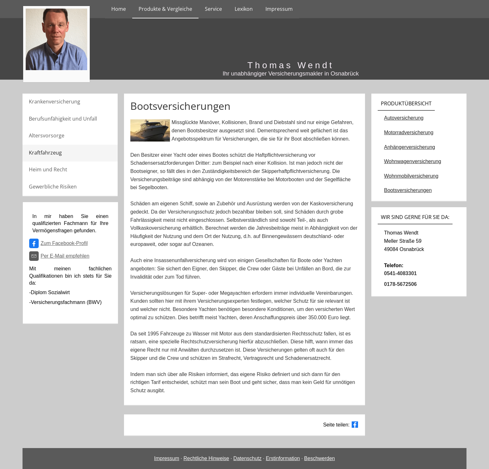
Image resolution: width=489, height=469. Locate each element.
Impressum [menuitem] (279, 8)
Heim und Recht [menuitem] (48, 169)
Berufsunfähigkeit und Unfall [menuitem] (63, 118)
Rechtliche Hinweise (206, 458)
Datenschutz (247, 458)
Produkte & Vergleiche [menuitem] (165, 8)
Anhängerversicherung (409, 147)
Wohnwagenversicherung (412, 161)
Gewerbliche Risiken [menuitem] (53, 186)
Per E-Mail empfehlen (65, 256)
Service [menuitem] (213, 8)
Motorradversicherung (409, 132)
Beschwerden (319, 458)
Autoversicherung (404, 118)
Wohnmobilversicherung (411, 176)
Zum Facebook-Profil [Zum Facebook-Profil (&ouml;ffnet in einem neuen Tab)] (64, 243)
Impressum (166, 458)
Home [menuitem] (118, 8)
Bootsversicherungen (408, 190)
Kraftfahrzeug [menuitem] (45, 152)
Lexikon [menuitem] (244, 8)
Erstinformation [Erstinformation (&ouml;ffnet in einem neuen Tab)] (283, 458)
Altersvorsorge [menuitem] (46, 135)
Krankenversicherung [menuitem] (54, 101)
